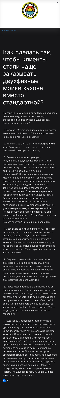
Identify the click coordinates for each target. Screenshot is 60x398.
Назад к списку (9, 30)
